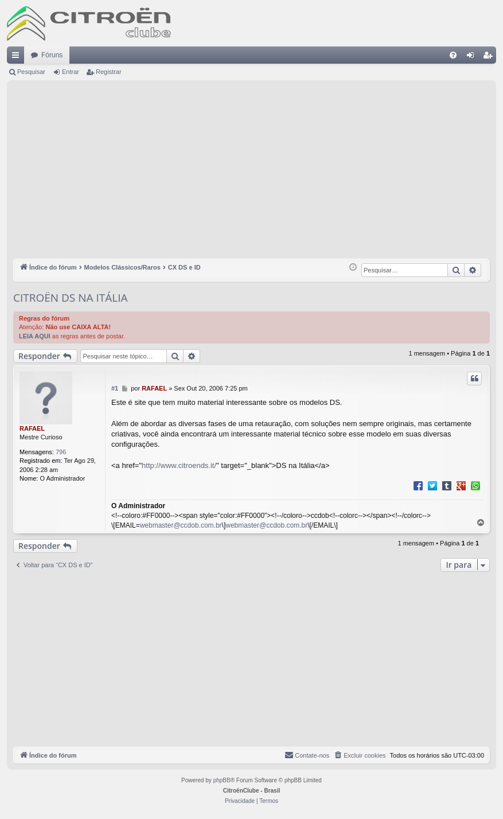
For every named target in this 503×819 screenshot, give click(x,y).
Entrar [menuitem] (472, 57)
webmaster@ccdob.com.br (181, 525)
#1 (114, 388)
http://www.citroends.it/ (179, 465)
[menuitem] (453, 55)
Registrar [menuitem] (490, 57)
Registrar (109, 71)
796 (61, 451)
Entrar (70, 71)
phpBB (222, 780)
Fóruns (52, 55)
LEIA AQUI (34, 336)
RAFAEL (32, 428)
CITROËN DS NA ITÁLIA (70, 297)
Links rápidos (17, 57)
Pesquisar (31, 71)
